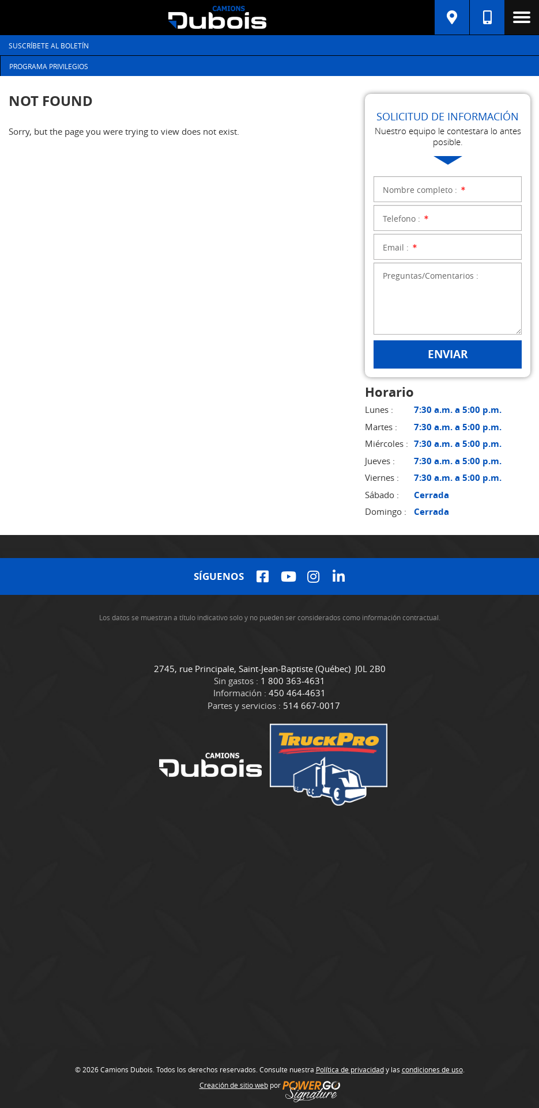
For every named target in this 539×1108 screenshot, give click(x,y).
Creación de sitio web (233, 1085)
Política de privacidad (350, 1069)
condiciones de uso (432, 1069)
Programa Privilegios (48, 66)
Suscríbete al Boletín (49, 45)
